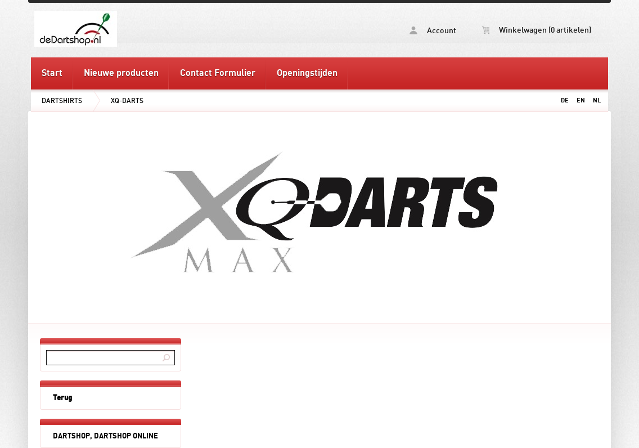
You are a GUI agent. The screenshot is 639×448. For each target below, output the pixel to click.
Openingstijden (307, 73)
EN (581, 100)
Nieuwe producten (121, 73)
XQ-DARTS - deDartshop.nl (175, 29)
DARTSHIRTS (62, 100)
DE (565, 100)
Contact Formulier (217, 73)
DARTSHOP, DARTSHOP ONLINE (105, 436)
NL (597, 100)
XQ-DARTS (127, 100)
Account (433, 30)
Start (52, 73)
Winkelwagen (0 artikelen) (536, 30)
